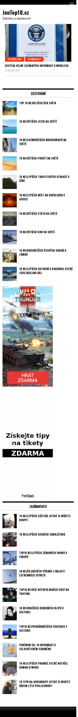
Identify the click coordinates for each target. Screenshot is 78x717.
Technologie (15, 59)
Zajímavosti (34, 59)
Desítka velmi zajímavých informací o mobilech (37, 66)
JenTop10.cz (16, 12)
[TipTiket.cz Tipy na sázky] (28, 496)
